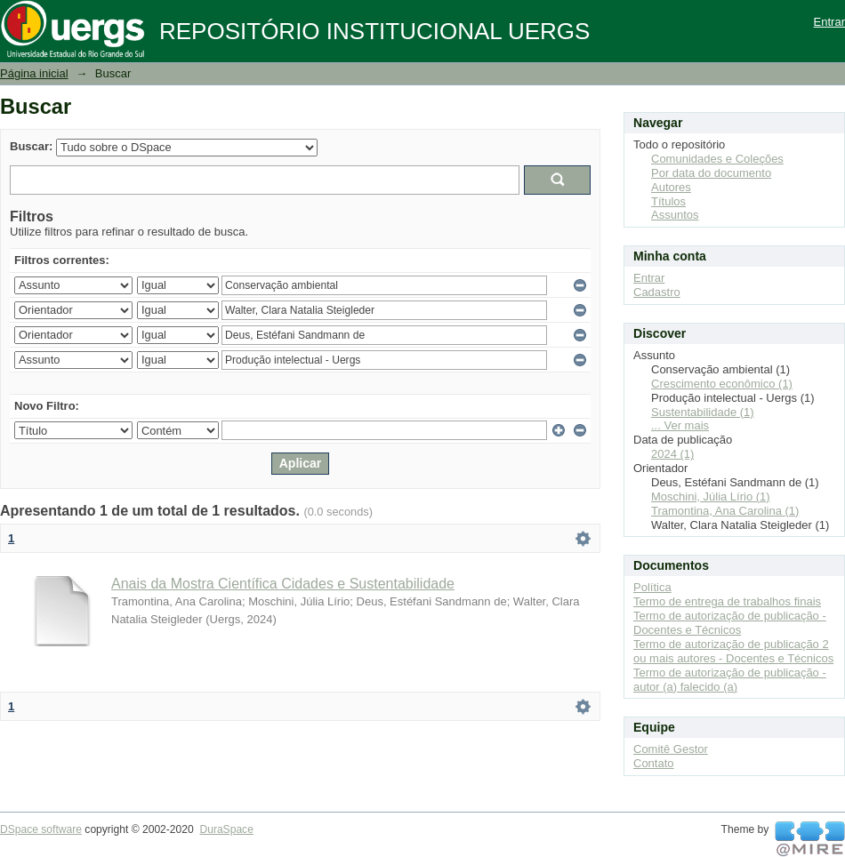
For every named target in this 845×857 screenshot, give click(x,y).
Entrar (829, 21)
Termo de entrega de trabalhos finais (727, 601)
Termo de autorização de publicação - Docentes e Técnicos (729, 623)
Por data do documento (711, 173)
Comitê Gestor (670, 749)
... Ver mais (680, 425)
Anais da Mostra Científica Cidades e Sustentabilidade (283, 583)
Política (652, 587)
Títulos (668, 201)
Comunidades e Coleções (717, 158)
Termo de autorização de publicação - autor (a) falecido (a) (729, 679)
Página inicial (34, 73)
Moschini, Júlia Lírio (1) (710, 496)
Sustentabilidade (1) (702, 412)
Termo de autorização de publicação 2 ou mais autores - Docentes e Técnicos (733, 651)
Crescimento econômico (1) (722, 383)
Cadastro (656, 292)
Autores (671, 187)
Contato (653, 763)
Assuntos (674, 214)
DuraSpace (226, 829)
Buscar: (31, 146)
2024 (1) (672, 454)
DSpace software (41, 829)
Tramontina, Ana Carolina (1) (725, 510)
